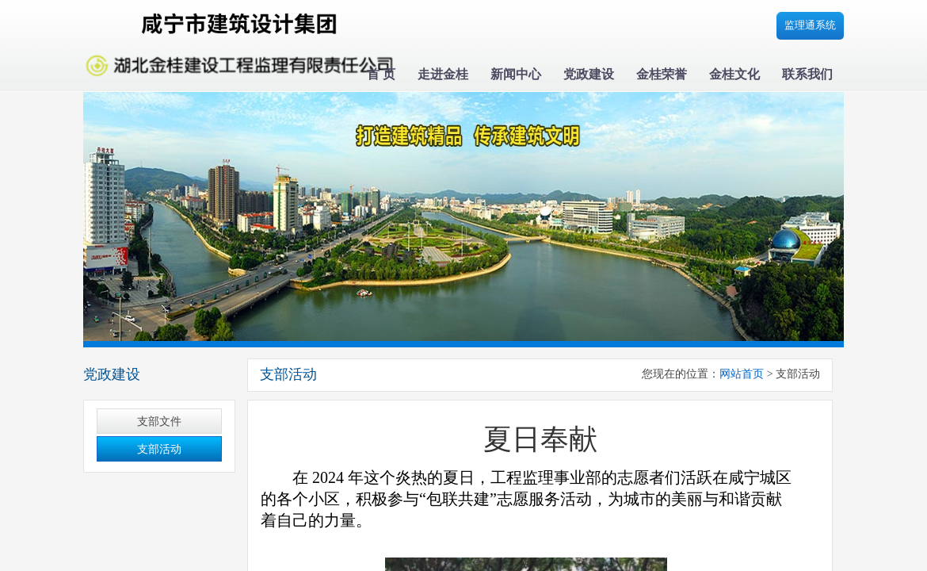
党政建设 (588, 74)
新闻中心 (515, 74)
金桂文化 (734, 74)
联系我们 (807, 74)
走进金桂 (443, 74)
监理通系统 (810, 25)
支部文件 (159, 421)
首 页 (381, 74)
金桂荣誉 (661, 74)
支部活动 (159, 449)
